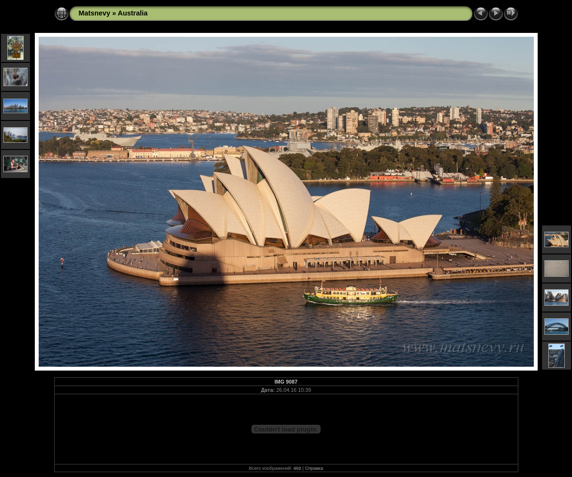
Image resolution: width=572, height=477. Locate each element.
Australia (133, 13)
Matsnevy (95, 13)
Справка (314, 468)
